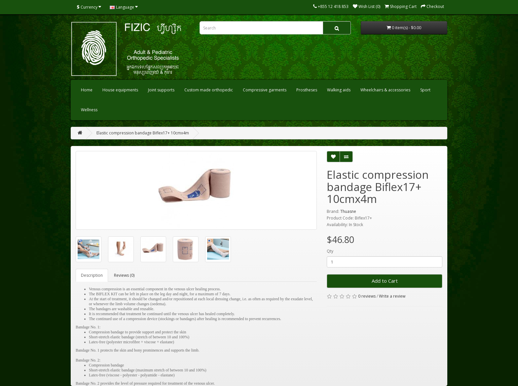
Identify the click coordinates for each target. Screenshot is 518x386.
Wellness (89, 110)
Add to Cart (385, 280)
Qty (330, 251)
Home (86, 90)
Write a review (392, 296)
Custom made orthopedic (208, 90)
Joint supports (161, 90)
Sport (425, 90)
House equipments (120, 90)
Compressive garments (264, 90)
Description (92, 275)
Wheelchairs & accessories (385, 90)
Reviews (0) (124, 275)
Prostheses (306, 90)
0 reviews (367, 296)
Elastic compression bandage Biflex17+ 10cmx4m (142, 133)
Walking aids (339, 90)
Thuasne (348, 211)
